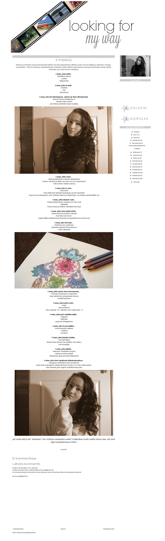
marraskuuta (136, 143)
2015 (135, 182)
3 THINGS (137, 149)
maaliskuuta (136, 173)
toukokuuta (136, 167)
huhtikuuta (136, 170)
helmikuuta (136, 175)
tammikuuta (136, 178)
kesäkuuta (136, 164)
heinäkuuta (136, 161)
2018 (135, 132)
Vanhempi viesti (108, 529)
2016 (135, 138)
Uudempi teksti (18, 529)
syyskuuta (136, 155)
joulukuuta (136, 140)
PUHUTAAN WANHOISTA (137, 146)
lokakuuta (136, 152)
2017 (135, 135)
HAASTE (64, 449)
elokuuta (136, 158)
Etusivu (63, 529)
